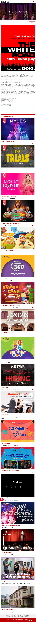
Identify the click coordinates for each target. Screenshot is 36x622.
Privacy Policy (28, 619)
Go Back (32, 22)
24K (25, 619)
